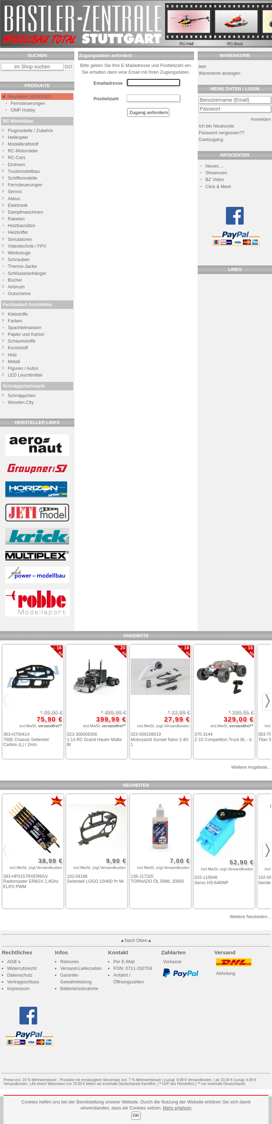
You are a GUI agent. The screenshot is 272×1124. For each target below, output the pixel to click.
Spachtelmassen (24, 327)
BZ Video (214, 179)
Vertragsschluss (23, 981)
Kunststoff (18, 347)
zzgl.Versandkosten (172, 726)
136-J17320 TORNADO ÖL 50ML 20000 (157, 879)
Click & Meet (218, 186)
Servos (15, 191)
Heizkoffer (18, 232)
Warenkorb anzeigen (219, 73)
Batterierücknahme (79, 988)
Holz (12, 354)
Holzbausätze (21, 225)
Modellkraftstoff (23, 144)
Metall (14, 361)
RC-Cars (17, 157)
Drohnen (16, 164)
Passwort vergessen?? (221, 132)
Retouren (69, 961)
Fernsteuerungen (28, 103)
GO (68, 66)
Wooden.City (21, 402)
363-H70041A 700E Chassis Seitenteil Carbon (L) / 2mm (26, 739)
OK (135, 1115)
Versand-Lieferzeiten (81, 968)
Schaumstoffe (21, 341)
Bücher (15, 280)
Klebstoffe (18, 314)
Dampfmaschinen (25, 212)
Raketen (16, 218)
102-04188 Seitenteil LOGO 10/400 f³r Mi (95, 879)
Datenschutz (19, 975)
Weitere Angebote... (251, 767)
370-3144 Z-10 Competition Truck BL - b (223, 737)
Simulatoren (20, 239)
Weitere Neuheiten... (250, 916)
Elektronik (18, 205)
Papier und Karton (26, 334)
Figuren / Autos (23, 368)
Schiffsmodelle (22, 178)
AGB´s (14, 961)
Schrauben (19, 259)
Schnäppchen (21, 395)
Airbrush (16, 286)
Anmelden (260, 119)
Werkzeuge (19, 252)
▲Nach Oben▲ (136, 940)
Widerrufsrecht (21, 968)
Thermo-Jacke (22, 266)
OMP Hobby (23, 110)
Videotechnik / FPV (27, 246)
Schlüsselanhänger (27, 273)
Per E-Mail (124, 961)
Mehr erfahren (177, 1108)
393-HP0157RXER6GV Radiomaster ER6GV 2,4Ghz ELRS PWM (30, 881)
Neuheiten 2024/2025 (29, 96)
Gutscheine (19, 293)
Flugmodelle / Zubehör (30, 130)
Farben (15, 320)
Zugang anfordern (148, 112)
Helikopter (18, 137)
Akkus (14, 198)
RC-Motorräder (23, 150)
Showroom (216, 172)
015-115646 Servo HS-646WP (211, 880)
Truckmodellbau (24, 171)
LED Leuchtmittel (25, 375)
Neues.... (214, 166)
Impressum (18, 988)
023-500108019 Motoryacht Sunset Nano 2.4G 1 (160, 739)
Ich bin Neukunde (216, 126)
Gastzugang (211, 139)
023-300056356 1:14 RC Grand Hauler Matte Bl (94, 739)
